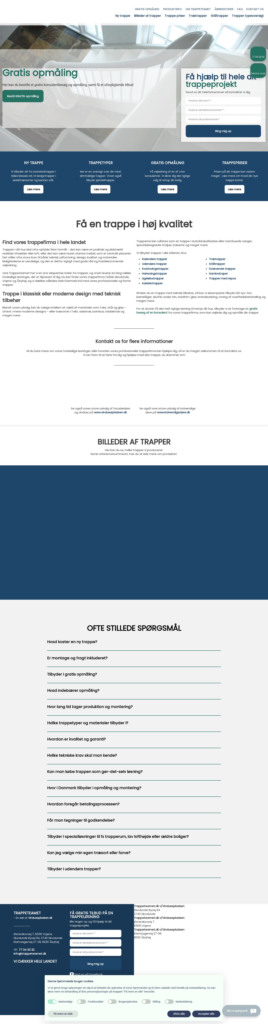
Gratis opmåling (147, 9)
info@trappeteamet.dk (30, 954)
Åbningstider (223, 9)
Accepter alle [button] (206, 1013)
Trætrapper (198, 15)
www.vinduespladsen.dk (110, 412)
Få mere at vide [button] (63, 1013)
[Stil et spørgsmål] (241, 1011)
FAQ (240, 9)
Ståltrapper (219, 15)
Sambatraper (218, 273)
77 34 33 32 (26, 950)
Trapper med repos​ (222, 278)
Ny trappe (122, 15)
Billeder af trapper (147, 15)
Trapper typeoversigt (248, 15)
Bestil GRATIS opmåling (23, 96)
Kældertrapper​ (152, 283)
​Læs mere (33, 189)
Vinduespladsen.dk (40, 918)
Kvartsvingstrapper (155, 269)
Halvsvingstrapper (154, 273)
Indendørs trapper (154, 259)
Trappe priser (175, 15)
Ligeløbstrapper (153, 278)
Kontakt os (255, 9)
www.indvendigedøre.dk (173, 412)
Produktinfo (172, 9)
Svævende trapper (222, 269)
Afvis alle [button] (179, 1013)
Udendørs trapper (154, 264)
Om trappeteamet (198, 9)
